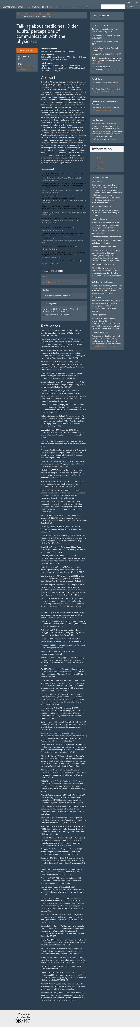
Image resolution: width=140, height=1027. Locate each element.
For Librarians (99, 168)
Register (128, 2)
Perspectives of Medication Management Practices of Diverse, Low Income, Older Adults (63, 175)
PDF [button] (28, 50)
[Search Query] (113, 6)
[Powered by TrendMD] (52, 271)
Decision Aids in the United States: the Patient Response (61, 218)
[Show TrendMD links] (85, 271)
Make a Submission (101, 16)
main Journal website (103, 110)
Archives (67, 7)
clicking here (97, 63)
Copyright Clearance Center (103, 91)
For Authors (98, 163)
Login (136, 2)
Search (130, 7)
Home (20, 14)
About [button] (89, 7)
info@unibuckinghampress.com (104, 346)
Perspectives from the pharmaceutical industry (58, 228)
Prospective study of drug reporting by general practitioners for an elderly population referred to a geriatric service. (64, 254)
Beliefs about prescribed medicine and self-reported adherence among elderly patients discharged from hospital (63, 197)
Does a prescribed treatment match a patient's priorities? (62, 261)
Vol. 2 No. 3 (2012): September (47, 14)
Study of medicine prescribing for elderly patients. (59, 246)
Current (58, 7)
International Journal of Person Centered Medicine (27, 6)
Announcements (78, 7)
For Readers (98, 158)
